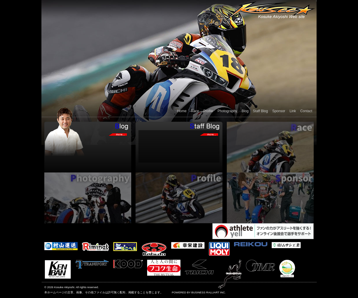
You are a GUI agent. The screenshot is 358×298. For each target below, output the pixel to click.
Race (195, 111)
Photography (227, 111)
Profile (208, 111)
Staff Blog (260, 111)
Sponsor (278, 111)
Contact (306, 111)
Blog (245, 111)
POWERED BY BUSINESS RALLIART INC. (199, 292)
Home (182, 111)
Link (293, 111)
